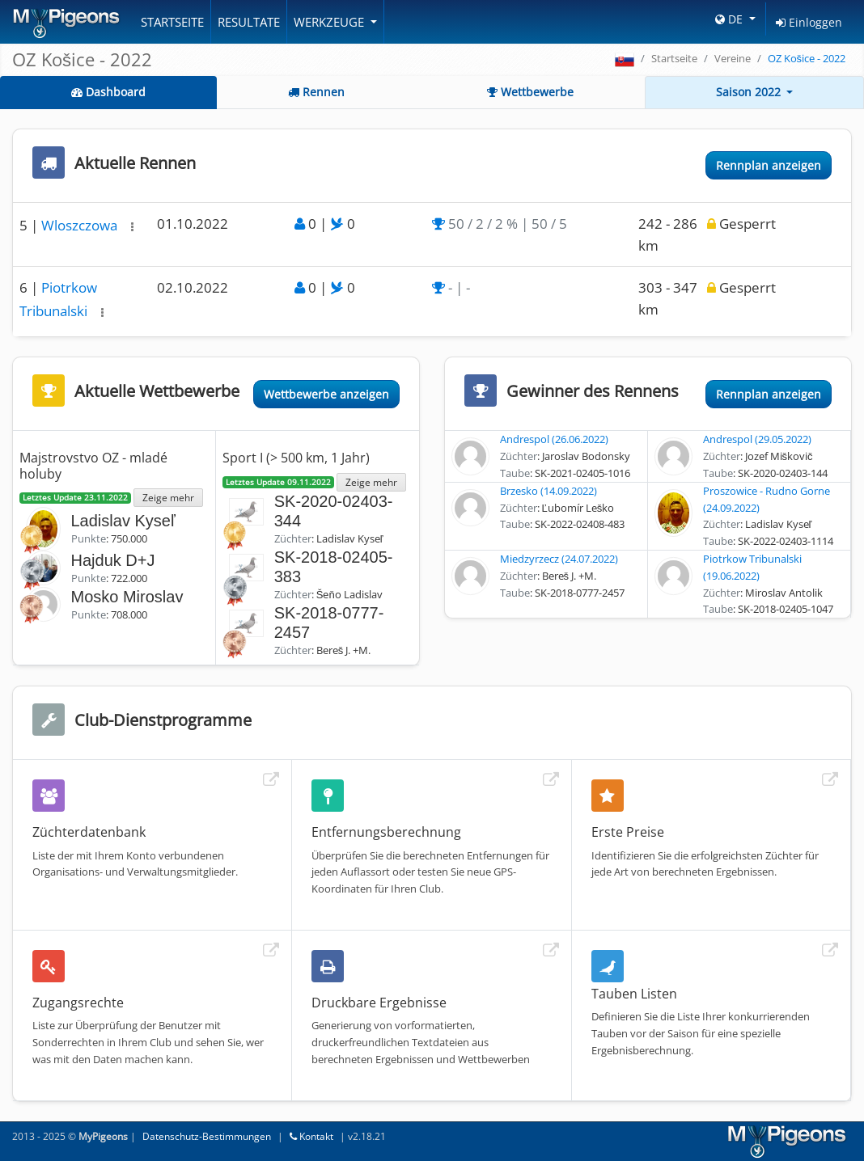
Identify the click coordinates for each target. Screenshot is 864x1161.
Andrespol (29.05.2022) (757, 439)
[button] (132, 227)
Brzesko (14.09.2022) (548, 490)
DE (730, 19)
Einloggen (809, 22)
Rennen (316, 91)
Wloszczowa (81, 225)
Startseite (172, 22)
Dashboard (108, 91)
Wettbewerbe (530, 91)
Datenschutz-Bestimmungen (206, 1136)
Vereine (732, 58)
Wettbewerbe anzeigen (326, 394)
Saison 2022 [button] (750, 91)
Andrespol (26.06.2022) (554, 439)
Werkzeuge (330, 22)
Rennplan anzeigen (768, 165)
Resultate (249, 22)
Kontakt (311, 1136)
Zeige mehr (168, 497)
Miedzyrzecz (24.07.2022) (559, 558)
